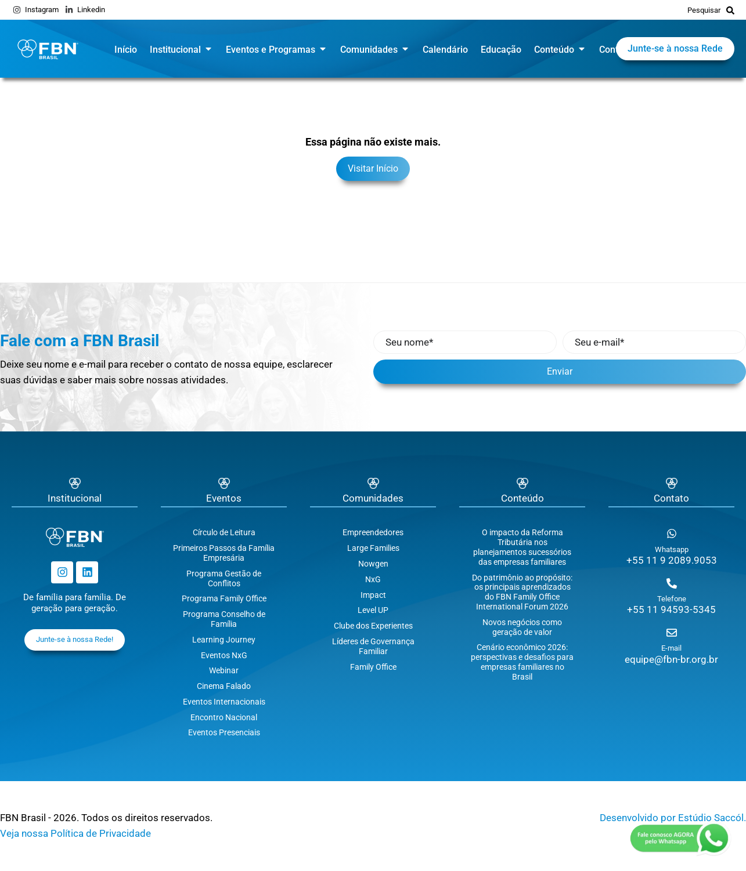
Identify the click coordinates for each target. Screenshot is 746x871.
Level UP (373, 610)
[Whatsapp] (671, 533)
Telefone (671, 598)
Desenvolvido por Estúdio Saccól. (673, 817)
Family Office (373, 667)
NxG (373, 579)
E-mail (671, 648)
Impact (373, 595)
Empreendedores (373, 532)
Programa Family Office (224, 598)
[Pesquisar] (730, 10)
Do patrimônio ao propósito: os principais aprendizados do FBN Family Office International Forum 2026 (522, 592)
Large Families (373, 548)
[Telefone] (671, 583)
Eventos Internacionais (224, 701)
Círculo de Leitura (224, 532)
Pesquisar (703, 10)
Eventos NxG (224, 655)
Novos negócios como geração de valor (522, 627)
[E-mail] (671, 632)
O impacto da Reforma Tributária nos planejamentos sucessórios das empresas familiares (522, 547)
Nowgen (373, 563)
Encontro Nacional (223, 717)
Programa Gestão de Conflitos (223, 578)
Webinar (224, 670)
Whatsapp (672, 549)
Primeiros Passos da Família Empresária (224, 552)
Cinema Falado (224, 686)
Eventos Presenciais (224, 732)
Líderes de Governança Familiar (373, 646)
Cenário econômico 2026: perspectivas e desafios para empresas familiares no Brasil (522, 662)
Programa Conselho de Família (224, 619)
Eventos (224, 498)
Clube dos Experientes (373, 625)
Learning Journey (223, 639)
